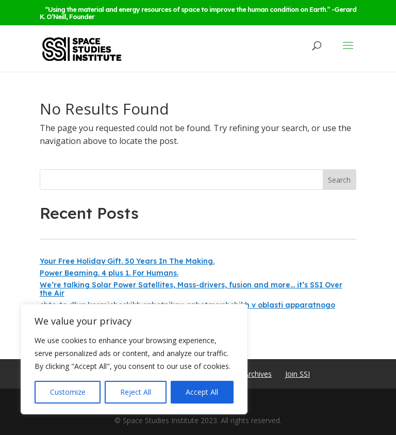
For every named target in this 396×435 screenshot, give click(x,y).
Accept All (202, 392)
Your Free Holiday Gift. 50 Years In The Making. (127, 261)
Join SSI (297, 374)
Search (339, 180)
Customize (68, 392)
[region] (134, 359)
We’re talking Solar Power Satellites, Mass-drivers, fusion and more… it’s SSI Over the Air (191, 289)
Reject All (135, 392)
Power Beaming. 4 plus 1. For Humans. (109, 273)
